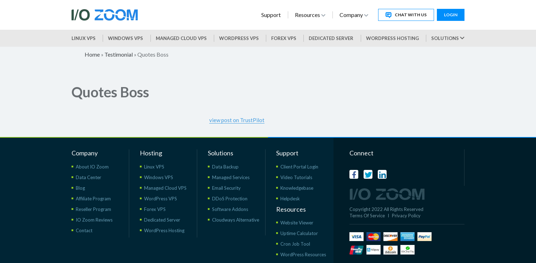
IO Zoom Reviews (94, 220)
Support (271, 14)
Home (92, 54)
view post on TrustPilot (236, 120)
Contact (84, 230)
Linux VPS (84, 38)
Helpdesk (290, 198)
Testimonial (118, 54)
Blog (80, 188)
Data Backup (225, 167)
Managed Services (231, 177)
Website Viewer (296, 222)
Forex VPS (283, 38)
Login (450, 14)
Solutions (447, 38)
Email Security (226, 188)
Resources (310, 14)
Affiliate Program (93, 198)
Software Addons (230, 209)
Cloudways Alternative (235, 220)
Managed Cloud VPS (181, 38)
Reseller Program (93, 209)
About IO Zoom (92, 167)
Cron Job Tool (295, 244)
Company (354, 14)
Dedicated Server (331, 38)
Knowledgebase (296, 188)
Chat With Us (406, 15)
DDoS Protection (229, 198)
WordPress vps (239, 38)
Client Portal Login (299, 167)
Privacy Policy (406, 215)
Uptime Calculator (299, 233)
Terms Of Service (367, 215)
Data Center (88, 177)
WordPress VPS (160, 198)
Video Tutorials (296, 177)
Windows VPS (125, 38)
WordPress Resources (303, 254)
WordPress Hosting (392, 38)
